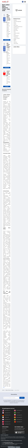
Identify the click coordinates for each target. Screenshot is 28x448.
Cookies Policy (3, 438)
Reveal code (7, 39)
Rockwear (15, 20)
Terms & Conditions (5, 430)
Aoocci (15, 34)
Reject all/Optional (12, 447)
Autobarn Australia (17, 38)
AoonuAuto (15, 29)
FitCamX (15, 24)
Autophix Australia (16, 33)
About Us (3, 431)
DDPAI (15, 40)
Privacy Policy (4, 428)
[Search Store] (23, 2)
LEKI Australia (16, 43)
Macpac (15, 22)
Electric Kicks (16, 30)
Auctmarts (15, 42)
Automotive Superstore (17, 21)
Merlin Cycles (16, 25)
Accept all (17, 447)
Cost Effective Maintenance (18, 26)
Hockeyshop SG (16, 35)
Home (3, 390)
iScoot (15, 31)
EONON (15, 39)
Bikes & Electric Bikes (9, 390)
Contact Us (4, 433)
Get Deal (6, 86)
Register (22, 397)
